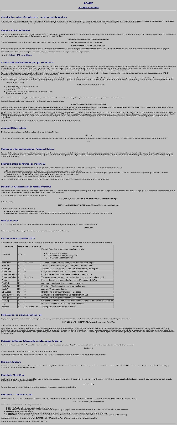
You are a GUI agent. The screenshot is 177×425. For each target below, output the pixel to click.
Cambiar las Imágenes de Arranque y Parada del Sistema (27, 149)
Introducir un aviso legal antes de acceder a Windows (26, 187)
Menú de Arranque (9, 221)
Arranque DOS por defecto (13, 128)
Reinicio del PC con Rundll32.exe (16, 395)
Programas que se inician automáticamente (21, 315)
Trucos (88, 3)
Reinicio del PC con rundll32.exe (20, 55)
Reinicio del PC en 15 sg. (12, 375)
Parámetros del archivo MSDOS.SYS (18, 238)
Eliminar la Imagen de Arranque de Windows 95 (23, 164)
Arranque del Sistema (88, 8)
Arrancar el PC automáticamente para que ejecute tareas (27, 63)
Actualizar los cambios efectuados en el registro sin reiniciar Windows (34, 17)
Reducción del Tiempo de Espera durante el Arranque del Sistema (31, 341)
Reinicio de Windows (11, 362)
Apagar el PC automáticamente (15, 30)
